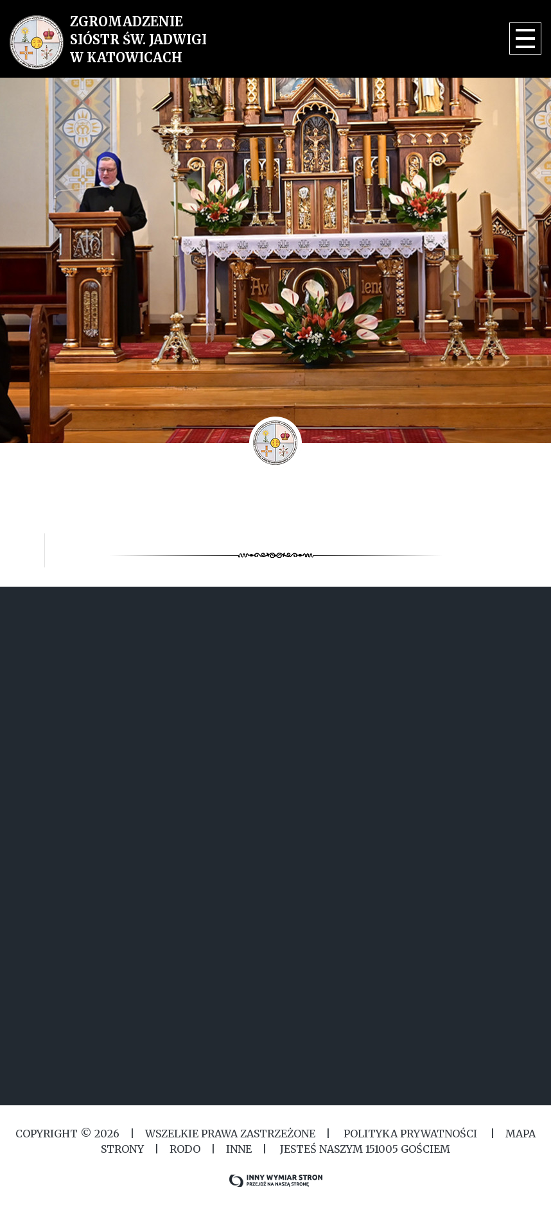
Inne (239, 1149)
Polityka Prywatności (410, 1133)
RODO (185, 1149)
